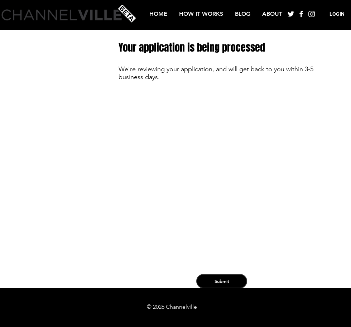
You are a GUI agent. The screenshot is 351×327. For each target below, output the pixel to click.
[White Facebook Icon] (301, 14)
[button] (337, 14)
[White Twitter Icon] (291, 14)
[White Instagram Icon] (311, 14)
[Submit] (221, 281)
